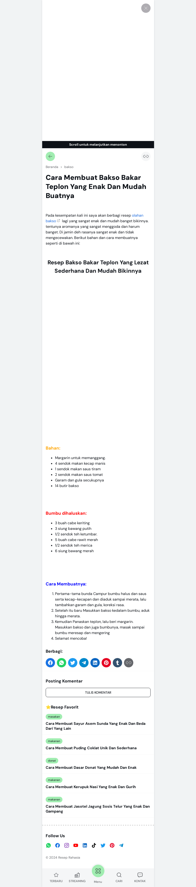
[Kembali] (50, 156)
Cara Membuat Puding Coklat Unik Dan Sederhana (91, 748)
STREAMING (77, 877)
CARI (119, 877)
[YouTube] (76, 845)
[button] (50, 662)
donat (52, 761)
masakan (54, 717)
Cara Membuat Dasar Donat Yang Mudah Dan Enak (91, 767)
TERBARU (56, 877)
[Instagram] (66, 845)
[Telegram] (121, 845)
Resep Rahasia (69, 857)
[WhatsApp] (48, 845)
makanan (54, 741)
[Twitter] (103, 845)
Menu (98, 873)
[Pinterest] (112, 845)
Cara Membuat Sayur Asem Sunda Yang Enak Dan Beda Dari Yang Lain (95, 726)
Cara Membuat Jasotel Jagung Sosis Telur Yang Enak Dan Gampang (98, 809)
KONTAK (140, 877)
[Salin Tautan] (146, 156)
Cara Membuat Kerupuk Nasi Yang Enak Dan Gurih (91, 787)
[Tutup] (146, 8)
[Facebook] (57, 845)
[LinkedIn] (85, 845)
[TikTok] (94, 845)
